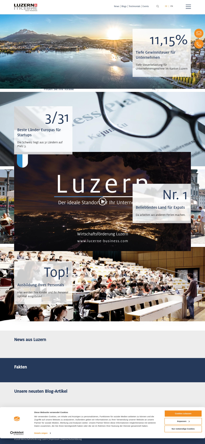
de (166, 6)
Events (148, 6)
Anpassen (183, 427)
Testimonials (137, 6)
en (171, 6)
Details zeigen (40, 439)
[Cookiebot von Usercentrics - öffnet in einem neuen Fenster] (16, 439)
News (119, 6)
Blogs (126, 6)
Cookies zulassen (183, 419)
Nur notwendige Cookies (183, 434)
